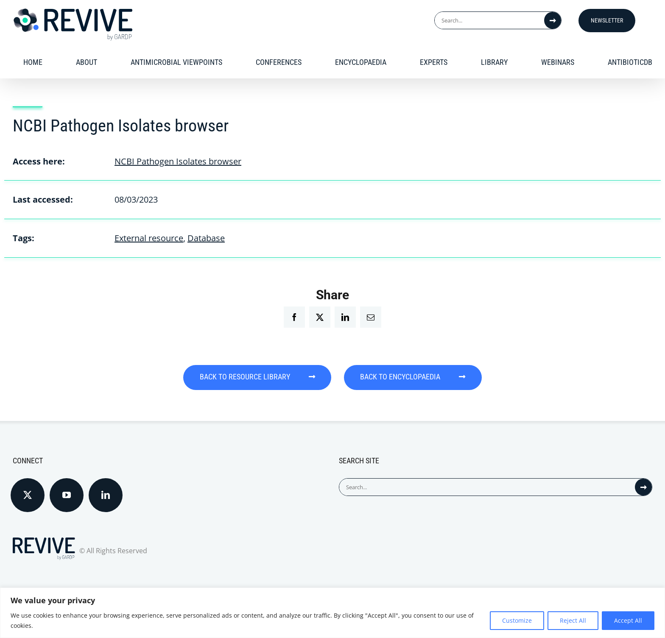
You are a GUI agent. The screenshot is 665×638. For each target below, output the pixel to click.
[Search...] (489, 20)
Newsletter (607, 20)
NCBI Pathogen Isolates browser (178, 161)
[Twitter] (28, 494)
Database (206, 238)
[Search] (552, 20)
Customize (517, 620)
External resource (149, 238)
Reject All (573, 620)
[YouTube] (67, 494)
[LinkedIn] (106, 494)
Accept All (628, 620)
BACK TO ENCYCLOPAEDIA (415, 377)
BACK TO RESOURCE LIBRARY (255, 377)
